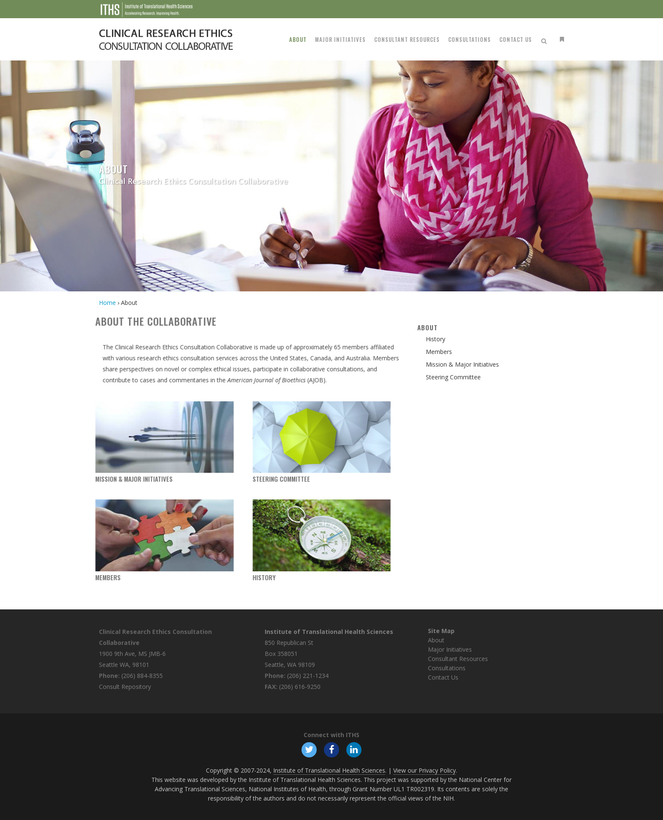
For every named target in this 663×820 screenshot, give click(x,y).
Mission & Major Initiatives (96, 478)
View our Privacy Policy (424, 770)
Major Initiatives (450, 649)
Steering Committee (243, 478)
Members (70, 577)
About (436, 640)
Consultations (447, 668)
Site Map (441, 631)
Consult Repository (125, 687)
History (226, 577)
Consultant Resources (458, 659)
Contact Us (443, 677)
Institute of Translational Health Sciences (329, 632)
